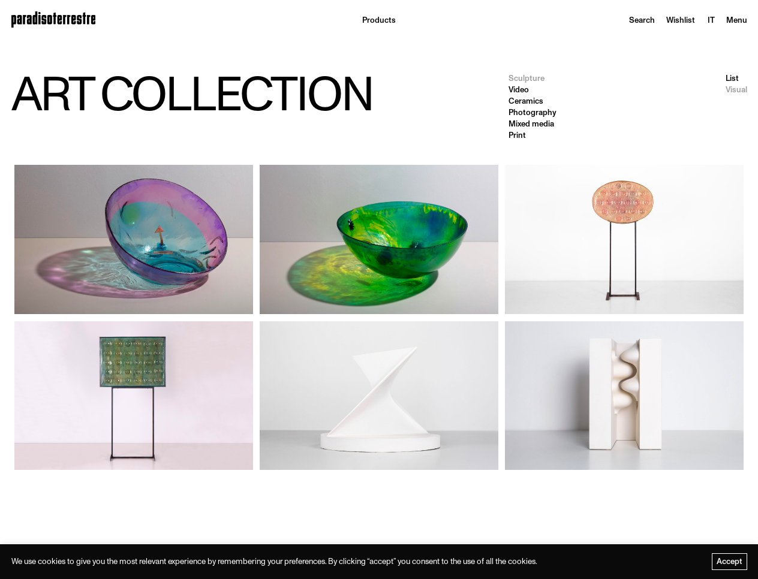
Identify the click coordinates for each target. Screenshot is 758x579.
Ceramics (526, 100)
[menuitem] (711, 20)
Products (379, 20)
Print (517, 135)
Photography (533, 112)
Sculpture (527, 78)
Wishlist (680, 20)
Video (519, 89)
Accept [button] (729, 561)
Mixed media (531, 123)
